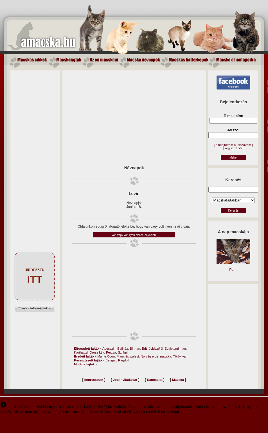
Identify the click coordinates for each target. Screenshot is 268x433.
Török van (180, 356)
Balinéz (122, 348)
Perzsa (111, 352)
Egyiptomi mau (175, 348)
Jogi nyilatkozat (125, 379)
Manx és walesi (128, 356)
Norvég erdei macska (156, 356)
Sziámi (123, 352)
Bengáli (110, 360)
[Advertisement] (34, 154)
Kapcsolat (155, 379)
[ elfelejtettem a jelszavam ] (233, 144)
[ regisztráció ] (233, 148)
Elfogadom (194, 412)
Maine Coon (106, 356)
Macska (178, 379)
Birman (135, 348)
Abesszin (109, 348)
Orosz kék (97, 352)
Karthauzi (81, 352)
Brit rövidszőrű (152, 348)
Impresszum (93, 379)
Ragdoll (123, 360)
